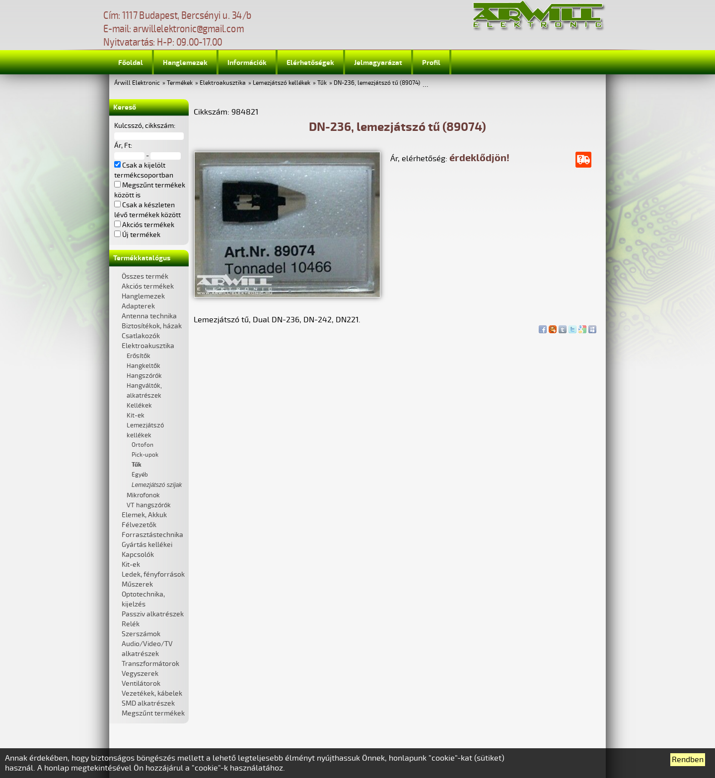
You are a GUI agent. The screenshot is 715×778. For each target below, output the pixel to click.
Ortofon (142, 445)
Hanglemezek (185, 63)
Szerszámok (141, 634)
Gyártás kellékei (147, 544)
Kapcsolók (138, 554)
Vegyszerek (140, 673)
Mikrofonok (143, 495)
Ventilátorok (141, 683)
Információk (247, 63)
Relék (131, 624)
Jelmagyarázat (378, 63)
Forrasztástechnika (152, 535)
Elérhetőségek (310, 63)
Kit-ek (135, 415)
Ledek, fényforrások (153, 574)
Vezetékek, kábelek (152, 693)
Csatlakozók (141, 336)
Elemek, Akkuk (144, 515)
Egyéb (140, 475)
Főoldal (130, 63)
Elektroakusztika (223, 83)
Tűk (322, 83)
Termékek (180, 83)
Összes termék (145, 276)
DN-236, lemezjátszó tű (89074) (377, 83)
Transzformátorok (150, 663)
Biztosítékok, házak (152, 326)
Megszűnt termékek (153, 713)
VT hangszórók (149, 505)
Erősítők (138, 356)
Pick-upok (145, 455)
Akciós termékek (148, 286)
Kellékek (139, 406)
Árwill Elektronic (137, 83)
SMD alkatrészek (148, 703)
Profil (431, 63)
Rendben (688, 760)
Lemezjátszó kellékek (281, 83)
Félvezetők (139, 525)
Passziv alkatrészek (153, 614)
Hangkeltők (143, 366)
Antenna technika (149, 316)
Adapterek (138, 306)
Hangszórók (144, 376)
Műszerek (137, 584)
